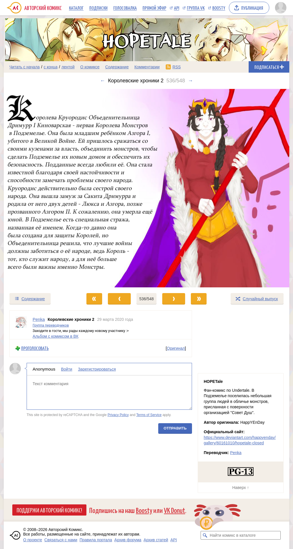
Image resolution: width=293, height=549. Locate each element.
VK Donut (174, 510)
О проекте (32, 540)
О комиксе (89, 67)
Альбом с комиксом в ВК (55, 336)
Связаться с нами (60, 540)
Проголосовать (35, 348)
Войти (66, 369)
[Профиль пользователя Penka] (21, 324)
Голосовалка (125, 8)
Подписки (98, 8)
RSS (177, 67)
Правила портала (96, 540)
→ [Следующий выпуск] (190, 80)
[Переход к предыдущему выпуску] (39, 188)
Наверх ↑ (240, 487)
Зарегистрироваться (97, 369)
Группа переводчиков (51, 325)
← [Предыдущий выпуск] (102, 80)
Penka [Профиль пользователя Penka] (39, 319)
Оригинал (176, 348)
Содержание (117, 67)
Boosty (218, 8)
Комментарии (147, 67)
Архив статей (156, 540)
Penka (235, 452)
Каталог (76, 8)
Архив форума (127, 540)
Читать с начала (24, 67)
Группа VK (196, 8)
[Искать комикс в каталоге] (205, 535)
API (176, 8)
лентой (68, 67)
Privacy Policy (118, 415)
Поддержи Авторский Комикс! (49, 510)
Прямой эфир (154, 8)
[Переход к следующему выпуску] (146, 188)
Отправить (175, 428)
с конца (51, 67)
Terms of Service (149, 415)
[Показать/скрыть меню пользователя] (280, 7)
